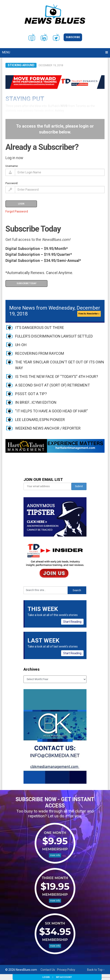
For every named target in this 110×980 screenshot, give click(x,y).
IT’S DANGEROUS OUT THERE (39, 327)
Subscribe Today (26, 283)
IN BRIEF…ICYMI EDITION (35, 402)
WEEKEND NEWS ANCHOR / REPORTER (48, 428)
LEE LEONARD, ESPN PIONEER (40, 419)
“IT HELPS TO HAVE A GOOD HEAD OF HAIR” (51, 411)
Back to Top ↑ (96, 969)
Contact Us (48, 969)
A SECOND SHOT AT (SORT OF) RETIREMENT (52, 385)
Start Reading (72, 621)
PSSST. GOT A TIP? (31, 394)
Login (46, 977)
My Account (64, 977)
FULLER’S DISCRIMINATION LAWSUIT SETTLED (54, 336)
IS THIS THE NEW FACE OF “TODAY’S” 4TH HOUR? (56, 376)
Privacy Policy (66, 969)
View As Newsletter (89, 314)
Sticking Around (21, 65)
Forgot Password (16, 211)
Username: (11, 166)
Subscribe (73, 37)
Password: (11, 183)
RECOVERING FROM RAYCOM (39, 353)
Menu (6, 52)
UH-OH (21, 345)
